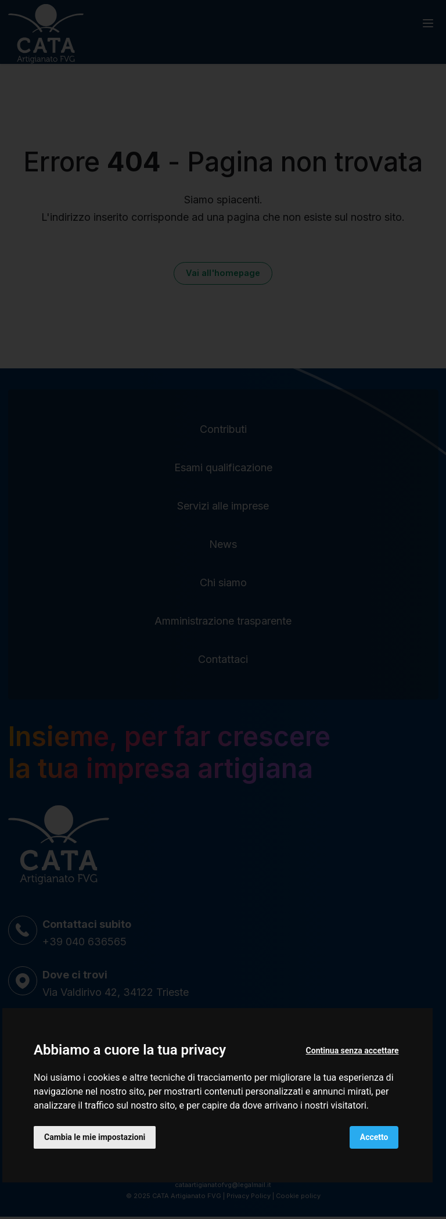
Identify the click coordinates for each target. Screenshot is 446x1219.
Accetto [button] (374, 1137)
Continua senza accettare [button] (352, 1050)
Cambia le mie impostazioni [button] (94, 1137)
